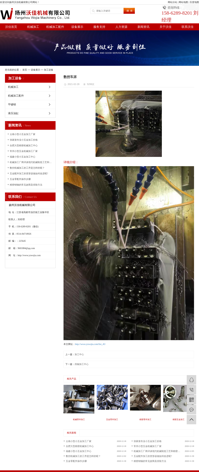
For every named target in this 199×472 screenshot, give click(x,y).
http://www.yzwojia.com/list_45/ (90, 344)
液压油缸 (13, 113)
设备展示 (77, 26)
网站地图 (183, 2)
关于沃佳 (165, 26)
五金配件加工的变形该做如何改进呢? (29, 173)
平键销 (12, 104)
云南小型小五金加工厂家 (22, 134)
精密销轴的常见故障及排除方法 (26, 185)
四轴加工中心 (82, 364)
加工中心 (79, 354)
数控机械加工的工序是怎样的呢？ (27, 168)
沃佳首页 (11, 26)
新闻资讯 (143, 26)
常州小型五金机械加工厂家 (24, 151)
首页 (24, 70)
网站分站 (172, 2)
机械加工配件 (55, 26)
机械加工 (33, 26)
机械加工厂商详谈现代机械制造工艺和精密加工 (31, 162)
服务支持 (99, 26)
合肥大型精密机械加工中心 (24, 145)
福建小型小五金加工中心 (22, 157)
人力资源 (121, 26)
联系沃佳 (188, 26)
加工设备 (48, 70)
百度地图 (194, 2)
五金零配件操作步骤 (20, 179)
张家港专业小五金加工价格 (24, 140)
